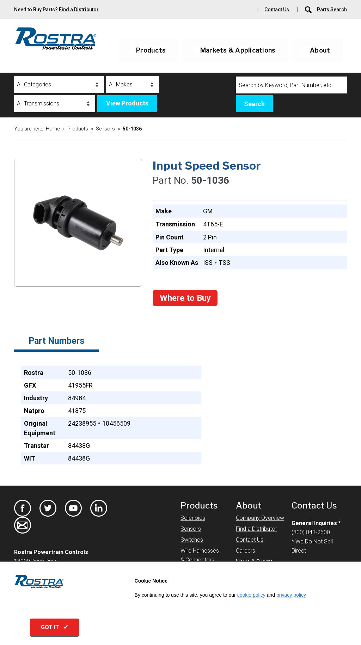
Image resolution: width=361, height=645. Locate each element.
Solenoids (192, 518)
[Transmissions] (54, 103)
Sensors (105, 129)
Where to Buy (185, 298)
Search (254, 104)
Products (151, 50)
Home (53, 129)
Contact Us (276, 9)
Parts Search (332, 9)
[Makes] (132, 84)
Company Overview (260, 518)
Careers (245, 550)
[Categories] (59, 84)
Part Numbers (56, 341)
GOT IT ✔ (54, 627)
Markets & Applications (238, 50)
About (320, 50)
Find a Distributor (79, 9)
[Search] (291, 85)
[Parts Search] (309, 9)
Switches (191, 539)
